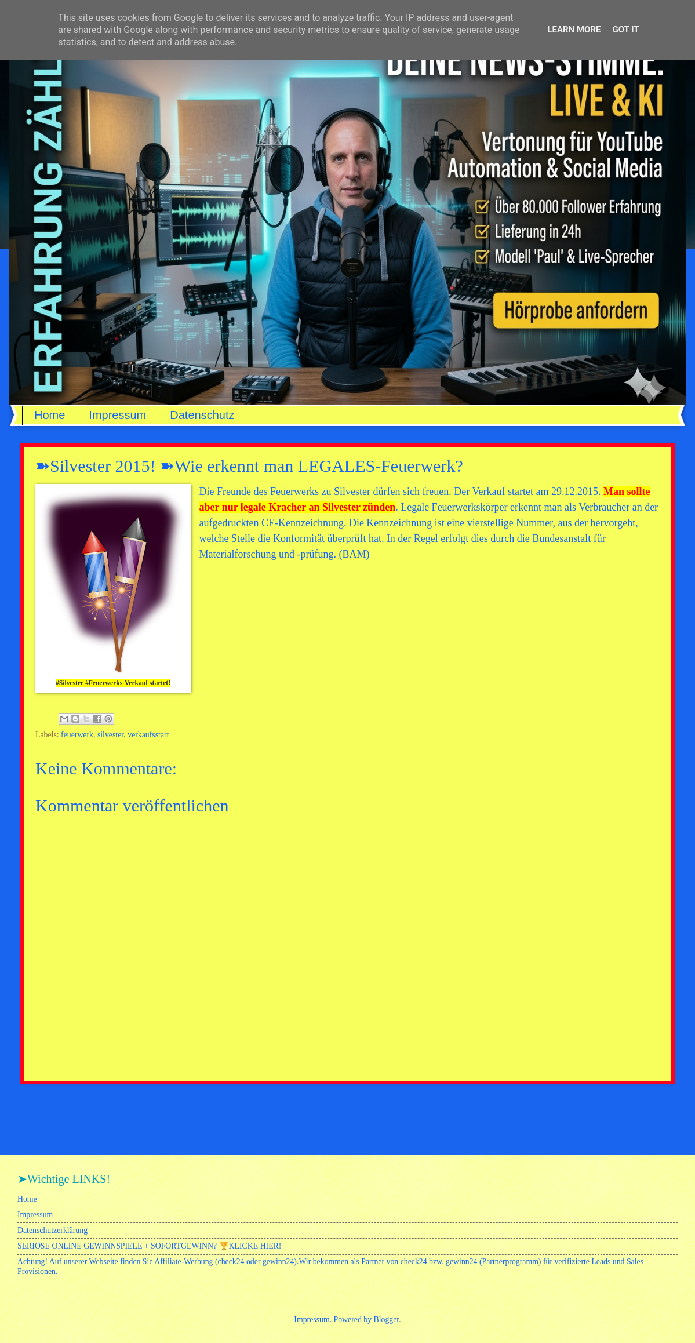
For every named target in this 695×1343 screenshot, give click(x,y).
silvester (110, 734)
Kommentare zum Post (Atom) (109, 1131)
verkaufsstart (148, 734)
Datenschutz (202, 415)
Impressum (117, 415)
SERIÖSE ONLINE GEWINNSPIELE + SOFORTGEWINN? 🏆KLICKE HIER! (149, 1246)
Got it (625, 29)
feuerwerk (77, 734)
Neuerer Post (49, 1107)
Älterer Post (648, 1107)
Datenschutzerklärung (52, 1230)
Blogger (386, 1319)
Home (49, 415)
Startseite (349, 1107)
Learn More (574, 29)
